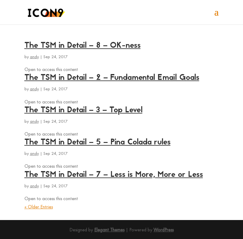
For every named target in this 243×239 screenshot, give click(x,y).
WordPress (163, 230)
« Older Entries (38, 207)
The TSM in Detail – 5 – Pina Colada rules (97, 142)
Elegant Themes (109, 230)
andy (34, 57)
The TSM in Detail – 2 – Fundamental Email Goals (111, 78)
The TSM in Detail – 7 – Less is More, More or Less (113, 175)
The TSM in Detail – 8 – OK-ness (82, 46)
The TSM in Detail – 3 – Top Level (83, 110)
